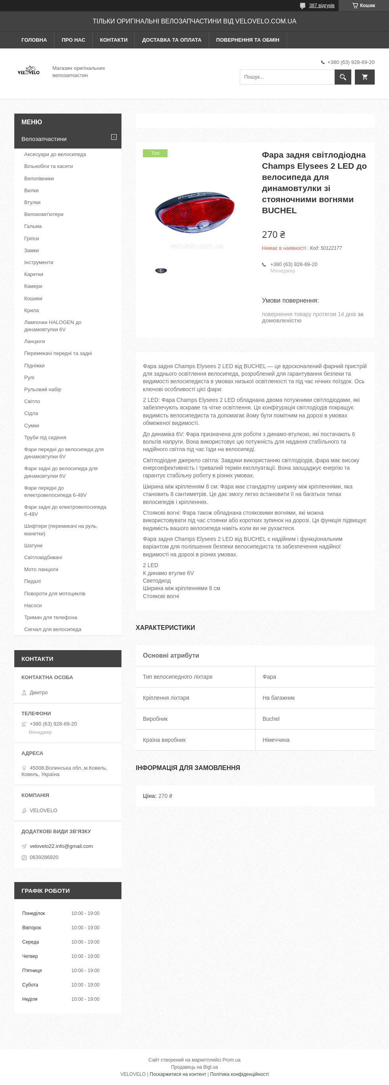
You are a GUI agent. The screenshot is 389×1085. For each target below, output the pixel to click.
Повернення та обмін (247, 40)
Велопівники (39, 178)
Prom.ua (232, 1060)
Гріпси (31, 238)
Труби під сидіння (45, 437)
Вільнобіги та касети (48, 166)
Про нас (73, 40)
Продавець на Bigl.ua (194, 1067)
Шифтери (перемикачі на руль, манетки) (61, 529)
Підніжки (34, 366)
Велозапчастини (44, 138)
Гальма (33, 226)
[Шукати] (343, 77)
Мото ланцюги (41, 569)
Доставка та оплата (171, 40)
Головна (34, 40)
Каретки (33, 274)
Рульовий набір (43, 389)
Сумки (31, 426)
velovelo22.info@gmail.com (61, 846)
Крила (31, 310)
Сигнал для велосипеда (52, 629)
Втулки (32, 202)
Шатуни (33, 545)
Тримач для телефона (50, 617)
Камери (33, 286)
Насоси (33, 605)
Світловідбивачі (43, 557)
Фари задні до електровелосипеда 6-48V (65, 510)
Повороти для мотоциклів (54, 594)
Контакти (114, 40)
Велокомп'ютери (44, 214)
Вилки (31, 190)
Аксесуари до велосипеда (55, 154)
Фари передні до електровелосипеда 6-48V (55, 491)
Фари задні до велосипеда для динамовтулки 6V (61, 472)
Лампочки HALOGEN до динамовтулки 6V (52, 325)
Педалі (32, 581)
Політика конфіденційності (239, 1074)
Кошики (33, 298)
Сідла (31, 413)
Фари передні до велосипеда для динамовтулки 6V (64, 452)
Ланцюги (34, 341)
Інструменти (38, 262)
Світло (32, 401)
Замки (31, 250)
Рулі (29, 377)
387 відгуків (322, 5)
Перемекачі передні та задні (58, 353)
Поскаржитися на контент (178, 1074)
